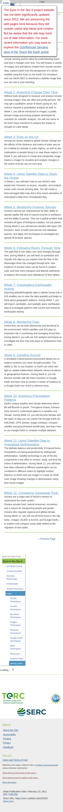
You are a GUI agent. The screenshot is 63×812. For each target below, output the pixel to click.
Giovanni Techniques (15, 631)
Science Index (16, 659)
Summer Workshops (12, 577)
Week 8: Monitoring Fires (21, 322)
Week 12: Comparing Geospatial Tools (31, 493)
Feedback (8, 747)
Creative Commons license (47, 765)
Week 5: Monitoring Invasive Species (30, 207)
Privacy (7, 743)
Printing (7, 738)
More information (9, 782)
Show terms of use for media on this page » (21, 778)
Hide (6, 3)
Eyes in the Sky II (12, 561)
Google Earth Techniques (16, 639)
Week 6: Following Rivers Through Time (32, 248)
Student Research (15, 589)
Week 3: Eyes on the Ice (21, 137)
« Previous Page (47, 539)
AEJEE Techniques (15, 600)
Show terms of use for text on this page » (20, 773)
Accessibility (9, 734)
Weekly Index (16, 663)
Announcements (14, 571)
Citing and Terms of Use (15, 760)
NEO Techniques (15, 647)
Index (9, 593)
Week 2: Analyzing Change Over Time (31, 92)
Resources (15, 654)
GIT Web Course (14, 566)
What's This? (8, 801)
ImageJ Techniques (15, 623)
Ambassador (12, 584)
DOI (5, 794)
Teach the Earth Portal (11, 557)
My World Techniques (15, 615)
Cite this (13, 794)
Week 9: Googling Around (22, 355)
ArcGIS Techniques (15, 607)
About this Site (10, 730)
